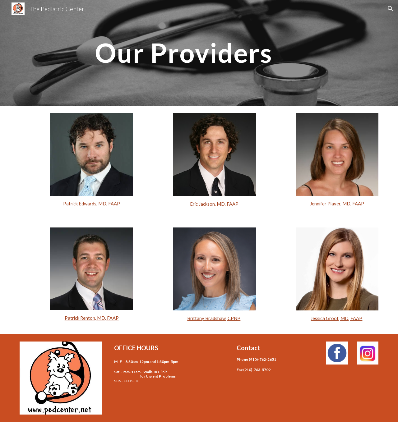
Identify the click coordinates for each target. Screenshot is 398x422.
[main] (184, 52)
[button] (390, 8)
